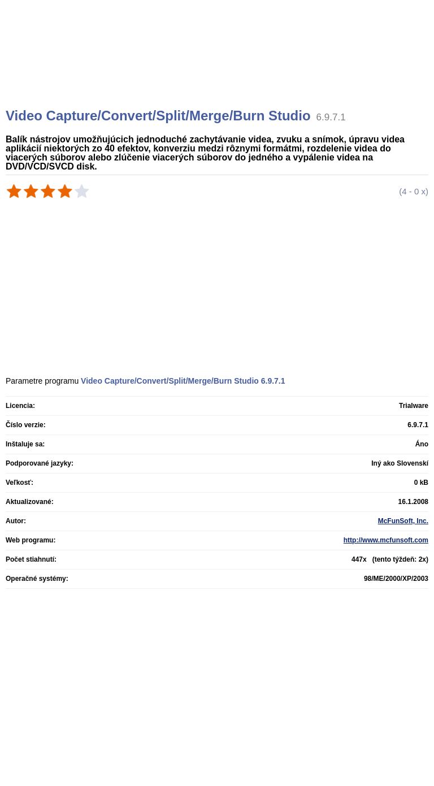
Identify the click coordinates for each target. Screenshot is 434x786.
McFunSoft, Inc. (403, 521)
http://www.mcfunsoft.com (386, 540)
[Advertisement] (218, 68)
